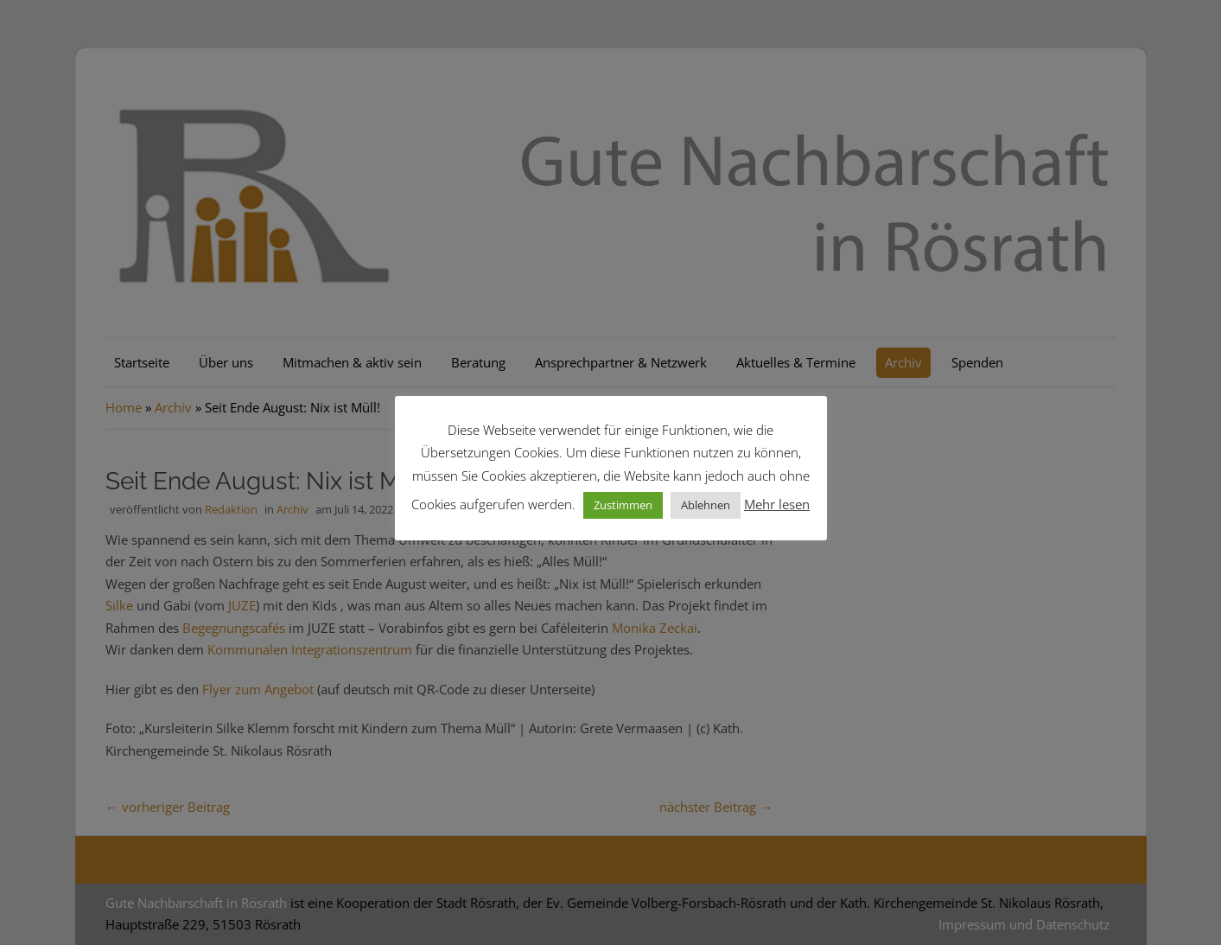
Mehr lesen (777, 504)
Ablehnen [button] (705, 505)
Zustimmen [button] (623, 505)
